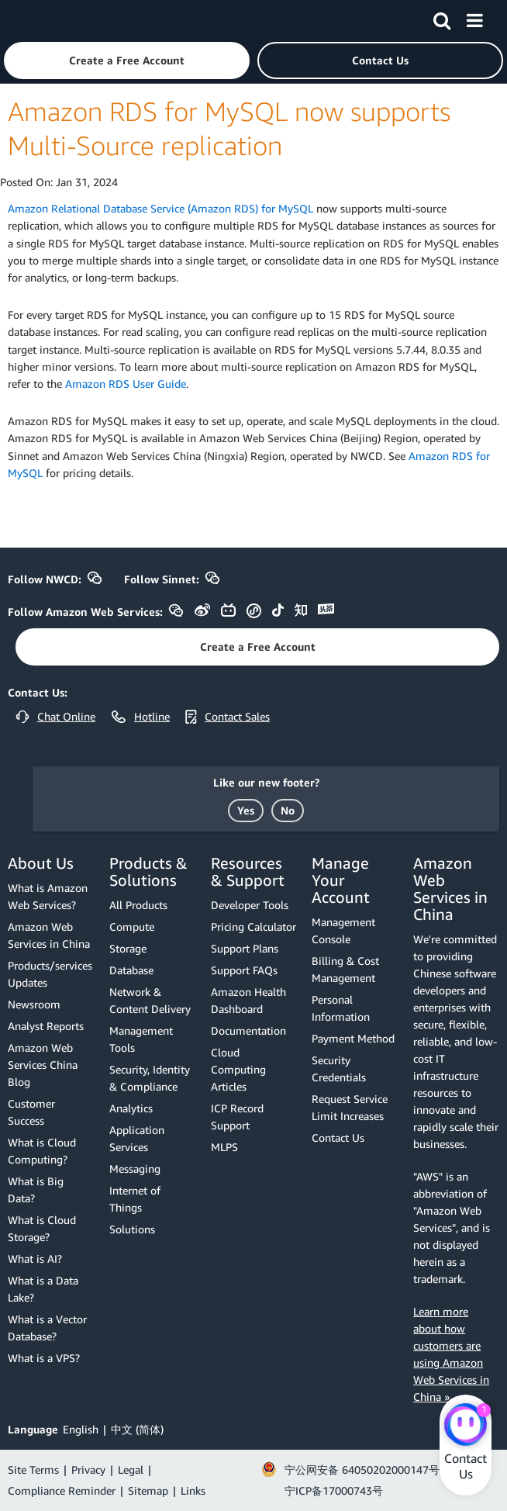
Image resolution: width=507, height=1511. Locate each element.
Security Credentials (339, 1068)
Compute (131, 926)
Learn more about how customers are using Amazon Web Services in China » (451, 1354)
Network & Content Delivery (150, 1000)
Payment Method (353, 1038)
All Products (138, 904)
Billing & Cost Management (345, 969)
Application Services (136, 1138)
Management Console (343, 930)
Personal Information (341, 1008)
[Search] (442, 18)
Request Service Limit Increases (350, 1107)
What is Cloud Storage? (42, 1228)
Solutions (132, 1229)
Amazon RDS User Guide (125, 383)
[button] (127, 60)
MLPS (224, 1146)
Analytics (131, 1108)
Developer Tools (249, 904)
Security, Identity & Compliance (149, 1078)
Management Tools (141, 1039)
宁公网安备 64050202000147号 (362, 1469)
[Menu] (474, 18)
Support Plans (244, 948)
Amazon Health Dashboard (248, 1000)
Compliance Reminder (62, 1490)
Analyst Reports (46, 1025)
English (80, 1429)
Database (131, 970)
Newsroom (34, 1004)
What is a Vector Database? (47, 1327)
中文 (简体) (137, 1429)
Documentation (248, 1030)
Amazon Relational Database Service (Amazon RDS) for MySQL (160, 208)
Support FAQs (244, 970)
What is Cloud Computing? (42, 1151)
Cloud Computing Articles (238, 1069)
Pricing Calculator (253, 926)
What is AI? (35, 1258)
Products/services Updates (50, 974)
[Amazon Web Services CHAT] (465, 1425)
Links (193, 1490)
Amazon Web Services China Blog (43, 1064)
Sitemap (148, 1490)
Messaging (134, 1168)
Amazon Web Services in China (49, 935)
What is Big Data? (36, 1189)
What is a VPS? (44, 1357)
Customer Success (31, 1112)
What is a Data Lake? (43, 1289)
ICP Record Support (237, 1116)
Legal (130, 1469)
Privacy (88, 1469)
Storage (128, 948)
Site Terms (33, 1469)
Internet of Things (134, 1199)
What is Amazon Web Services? (48, 896)
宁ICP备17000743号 (334, 1490)
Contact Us (338, 1137)
